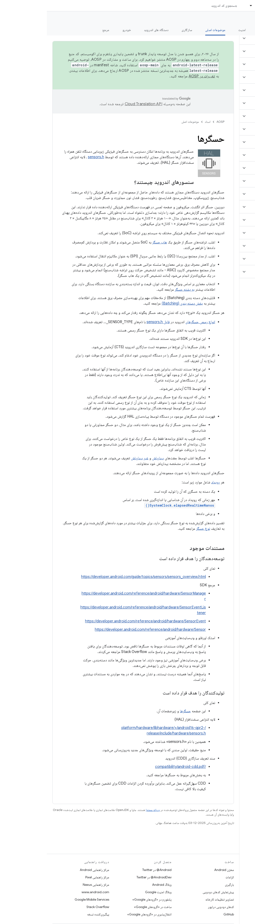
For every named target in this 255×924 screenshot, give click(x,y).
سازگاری (140, 30)
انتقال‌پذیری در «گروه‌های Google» (102, 914)
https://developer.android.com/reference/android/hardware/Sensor (103, 629)
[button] (227, 38)
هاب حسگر (112, 242)
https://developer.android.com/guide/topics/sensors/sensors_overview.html (96, 576)
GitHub (182, 914)
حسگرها (138, 711)
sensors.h (49, 157)
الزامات (183, 877)
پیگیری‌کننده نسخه (51, 914)
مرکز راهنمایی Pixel (50, 877)
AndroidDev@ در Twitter (107, 877)
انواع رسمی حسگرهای (153, 322)
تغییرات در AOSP (155, 76)
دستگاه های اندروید (109, 30)
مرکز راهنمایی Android (47, 870)
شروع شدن (219, 30)
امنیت (195, 30)
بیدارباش (111, 458)
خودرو (80, 30)
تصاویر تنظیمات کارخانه (173, 899)
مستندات (243, 19)
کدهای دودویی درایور (174, 907)
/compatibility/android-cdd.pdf (133, 766)
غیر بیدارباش (93, 458)
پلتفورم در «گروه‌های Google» (105, 899)
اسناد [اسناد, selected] (211, 5)
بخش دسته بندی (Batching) (135, 303)
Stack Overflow (51, 907)
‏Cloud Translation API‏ (96, 104)
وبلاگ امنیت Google (111, 892)
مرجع (59, 30)
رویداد (168, 482)
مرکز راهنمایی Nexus (49, 885)
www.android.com (48, 892)
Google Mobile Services (45, 899)
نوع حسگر (156, 528)
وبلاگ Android (115, 885)
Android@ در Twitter (110, 870)
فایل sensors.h (111, 322)
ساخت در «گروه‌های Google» (106, 907)
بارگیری (182, 885)
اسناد (161, 122)
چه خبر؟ (244, 30)
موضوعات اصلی (143, 122)
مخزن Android (177, 870)
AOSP (174, 122)
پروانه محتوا (106, 810)
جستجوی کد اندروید (177, 5)
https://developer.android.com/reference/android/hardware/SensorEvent (98, 621)
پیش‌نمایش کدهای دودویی (171, 892)
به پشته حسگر (138, 289)
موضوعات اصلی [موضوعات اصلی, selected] (168, 30)
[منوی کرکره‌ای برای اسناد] (202, 5)
